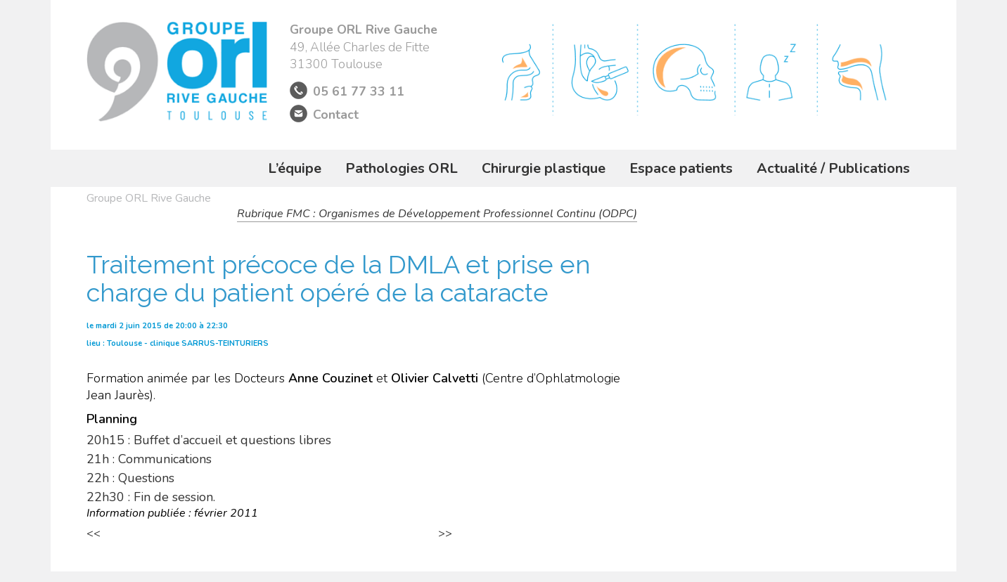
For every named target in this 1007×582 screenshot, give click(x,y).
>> (445, 533)
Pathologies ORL (401, 168)
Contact (336, 114)
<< (93, 533)
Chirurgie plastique (543, 168)
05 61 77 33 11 (358, 91)
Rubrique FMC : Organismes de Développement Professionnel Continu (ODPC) (437, 213)
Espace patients (681, 168)
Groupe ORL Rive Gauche (148, 198)
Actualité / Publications (833, 168)
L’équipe (294, 168)
